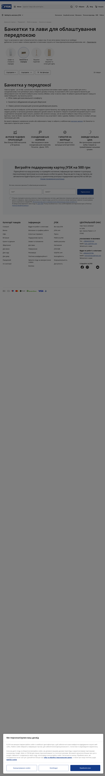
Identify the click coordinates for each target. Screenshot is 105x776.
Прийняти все (85, 768)
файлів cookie (11, 760)
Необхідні (54, 768)
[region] (53, 754)
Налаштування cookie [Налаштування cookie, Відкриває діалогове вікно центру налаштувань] (21, 768)
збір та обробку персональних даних (58, 757)
